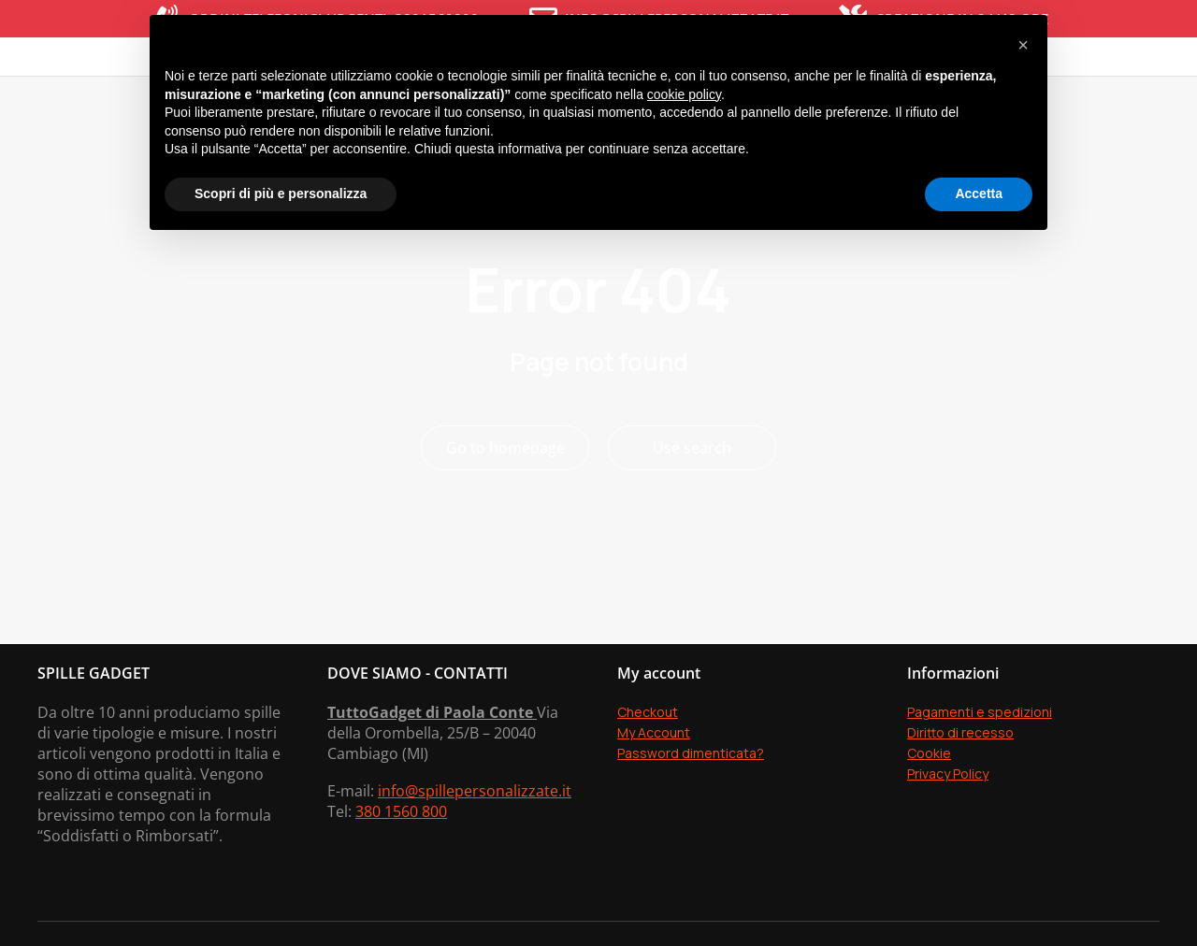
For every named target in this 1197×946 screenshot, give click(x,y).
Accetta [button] (978, 193)
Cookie (929, 809)
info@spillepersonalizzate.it (474, 847)
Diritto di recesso (960, 788)
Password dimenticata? (690, 809)
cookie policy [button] (684, 94)
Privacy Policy (947, 829)
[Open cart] (1155, 84)
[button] (1023, 45)
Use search (692, 503)
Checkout (647, 768)
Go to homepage (505, 503)
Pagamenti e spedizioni (979, 768)
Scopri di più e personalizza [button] (281, 193)
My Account (653, 788)
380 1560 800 (401, 867)
